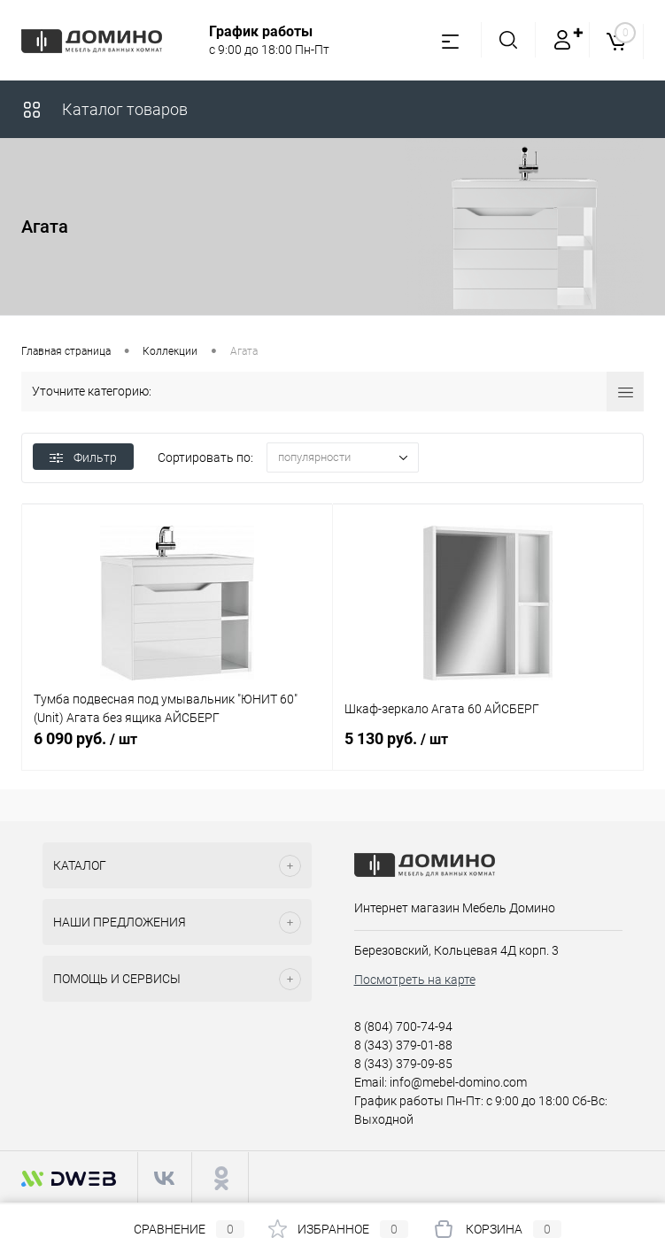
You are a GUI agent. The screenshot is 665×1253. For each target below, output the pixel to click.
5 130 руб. (487, 748)
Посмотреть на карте (415, 979)
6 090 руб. (177, 748)
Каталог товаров (104, 109)
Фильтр (83, 457)
